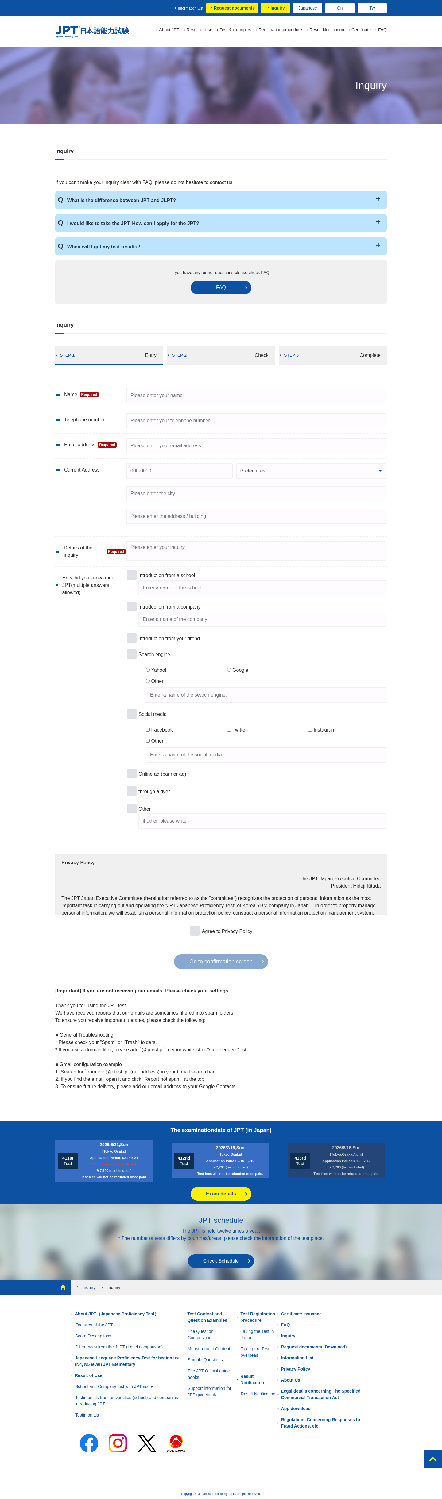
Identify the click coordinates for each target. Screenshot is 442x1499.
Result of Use (88, 1375)
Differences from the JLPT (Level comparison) (119, 1346)
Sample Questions (205, 1359)
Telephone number (84, 419)
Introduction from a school (166, 575)
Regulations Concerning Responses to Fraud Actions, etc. (320, 1422)
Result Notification (252, 1379)
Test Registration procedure (257, 1317)
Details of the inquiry (95, 551)
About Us (290, 1380)
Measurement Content (209, 1348)
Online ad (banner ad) (162, 774)
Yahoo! (158, 670)
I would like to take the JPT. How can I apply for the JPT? (133, 223)
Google (240, 670)
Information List (190, 8)
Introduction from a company (169, 607)
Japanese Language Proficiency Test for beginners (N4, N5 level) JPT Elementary (127, 1361)
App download (296, 1408)
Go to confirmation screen (221, 961)
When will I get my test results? (103, 246)
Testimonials (87, 1415)
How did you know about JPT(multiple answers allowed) (89, 585)
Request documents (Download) (314, 1346)
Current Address (82, 469)
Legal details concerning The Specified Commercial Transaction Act (321, 1394)
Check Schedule (221, 1261)
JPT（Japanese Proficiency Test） (92, 31)
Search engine (154, 654)
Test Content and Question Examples (207, 1317)
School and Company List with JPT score (114, 1386)
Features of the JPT (94, 1324)
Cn (340, 8)
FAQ (221, 287)
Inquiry (277, 8)
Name (81, 394)
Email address (90, 445)
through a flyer (154, 791)
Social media (152, 714)
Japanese (307, 8)
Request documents (234, 8)
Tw (372, 8)
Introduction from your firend (169, 638)
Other (157, 681)
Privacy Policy (295, 1369)
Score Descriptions (93, 1335)
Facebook (162, 729)
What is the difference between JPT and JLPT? (121, 200)
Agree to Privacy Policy (227, 931)
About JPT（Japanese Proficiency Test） (117, 1313)
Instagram (324, 729)
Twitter (239, 729)
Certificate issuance (301, 1313)
